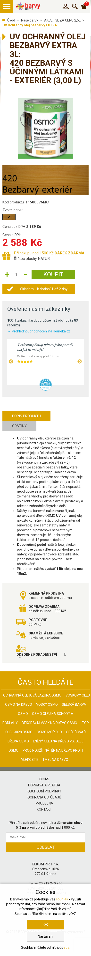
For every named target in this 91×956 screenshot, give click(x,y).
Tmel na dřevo (55, 760)
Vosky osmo (47, 704)
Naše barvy (29, 20)
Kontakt (44, 809)
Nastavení (45, 936)
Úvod (11, 20)
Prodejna (44, 803)
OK (45, 925)
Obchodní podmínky (44, 791)
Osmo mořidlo (49, 732)
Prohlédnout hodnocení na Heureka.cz (41, 331)
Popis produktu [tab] (26, 416)
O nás (44, 779)
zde (66, 947)
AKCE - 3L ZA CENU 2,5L (62, 20)
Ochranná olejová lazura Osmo (32, 695)
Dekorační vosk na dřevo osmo (49, 723)
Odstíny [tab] (19, 426)
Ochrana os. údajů (44, 797)
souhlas (62, 899)
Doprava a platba (44, 785)
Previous (10, 361)
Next (79, 361)
